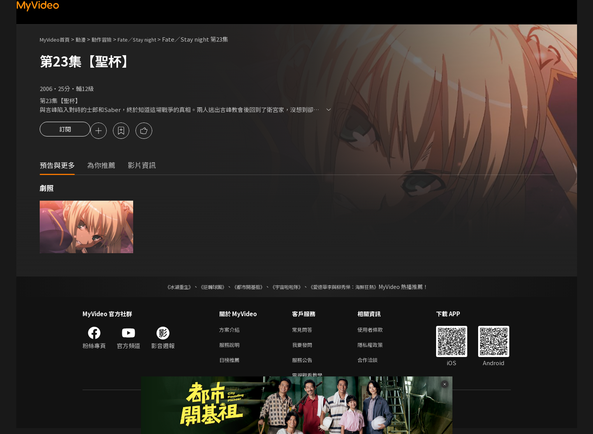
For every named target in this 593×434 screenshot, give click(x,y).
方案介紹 (231, 331)
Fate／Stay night (151, 39)
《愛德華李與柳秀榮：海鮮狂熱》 (353, 288)
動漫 (87, 39)
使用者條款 (376, 331)
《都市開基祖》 (244, 288)
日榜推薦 (231, 364)
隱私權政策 (376, 347)
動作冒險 (110, 39)
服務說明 (231, 347)
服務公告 (303, 364)
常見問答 (303, 331)
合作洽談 (373, 364)
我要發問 (303, 347)
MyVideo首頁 (57, 39)
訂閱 (65, 131)
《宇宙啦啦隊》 (288, 288)
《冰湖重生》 (165, 288)
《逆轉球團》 (203, 288)
